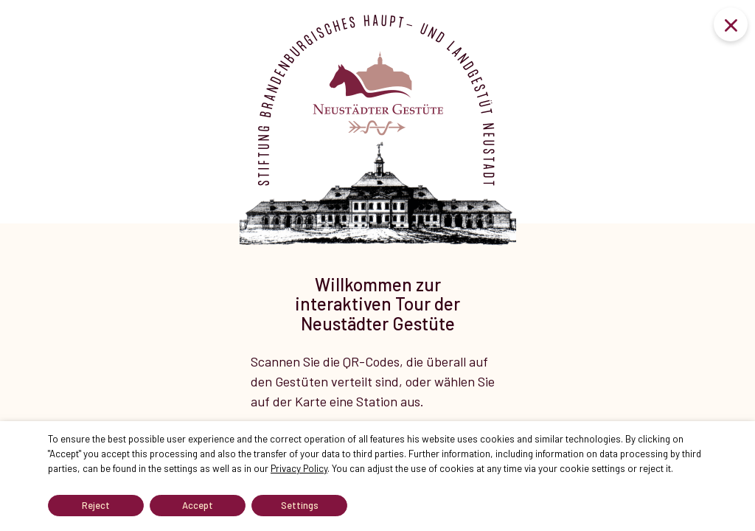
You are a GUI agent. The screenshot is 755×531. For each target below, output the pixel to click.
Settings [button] (300, 505)
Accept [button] (197, 505)
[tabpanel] (377, 236)
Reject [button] (96, 505)
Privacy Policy (299, 468)
